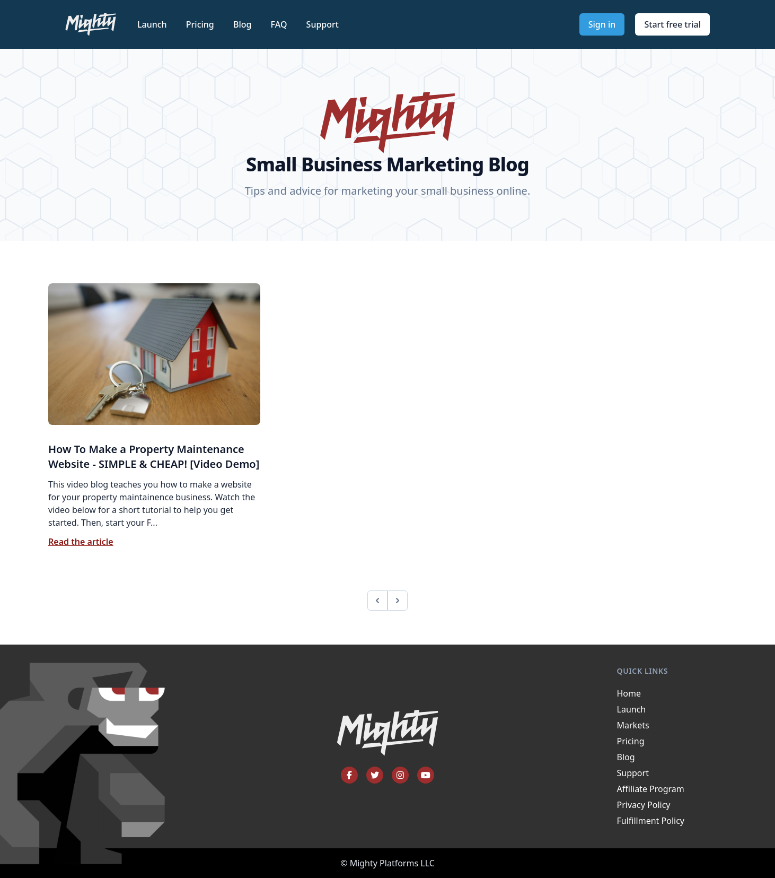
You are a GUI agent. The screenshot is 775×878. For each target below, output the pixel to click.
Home (629, 693)
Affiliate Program (650, 789)
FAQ (280, 24)
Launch (153, 24)
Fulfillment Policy (650, 821)
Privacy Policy (644, 805)
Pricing (201, 24)
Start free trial (672, 24)
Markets (633, 725)
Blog (243, 24)
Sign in (602, 24)
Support (322, 24)
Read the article (80, 541)
